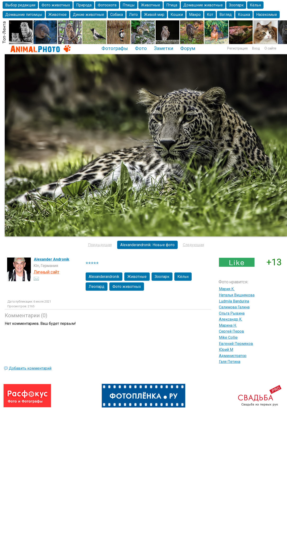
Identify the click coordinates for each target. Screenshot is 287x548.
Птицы (129, 5)
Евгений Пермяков (236, 343)
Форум (187, 48)
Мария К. (227, 289)
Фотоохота (107, 5)
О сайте (270, 48)
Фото (141, 48)
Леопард (96, 286)
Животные (150, 5)
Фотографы (115, 48)
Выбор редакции (20, 5)
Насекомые (266, 14)
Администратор (232, 355)
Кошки (177, 14)
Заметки (163, 48)
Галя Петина (229, 361)
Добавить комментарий (30, 368)
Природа (84, 5)
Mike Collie (228, 337)
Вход (256, 48)
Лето (133, 14)
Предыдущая (100, 245)
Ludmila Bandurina (234, 301)
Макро (195, 14)
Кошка (244, 14)
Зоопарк (236, 5)
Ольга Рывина (232, 313)
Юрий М (226, 349)
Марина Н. (228, 325)
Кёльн (255, 5)
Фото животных (56, 5)
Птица (171, 5)
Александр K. (230, 319)
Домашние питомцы (23, 14)
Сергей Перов (231, 331)
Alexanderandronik (104, 276)
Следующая (193, 245)
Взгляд (225, 14)
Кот (210, 14)
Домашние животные (203, 5)
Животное (57, 14)
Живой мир (154, 14)
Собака (116, 14)
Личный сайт (46, 271)
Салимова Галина (234, 307)
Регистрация (237, 48)
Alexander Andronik (51, 259)
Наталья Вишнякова (237, 295)
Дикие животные (88, 14)
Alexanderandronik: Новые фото (147, 245)
